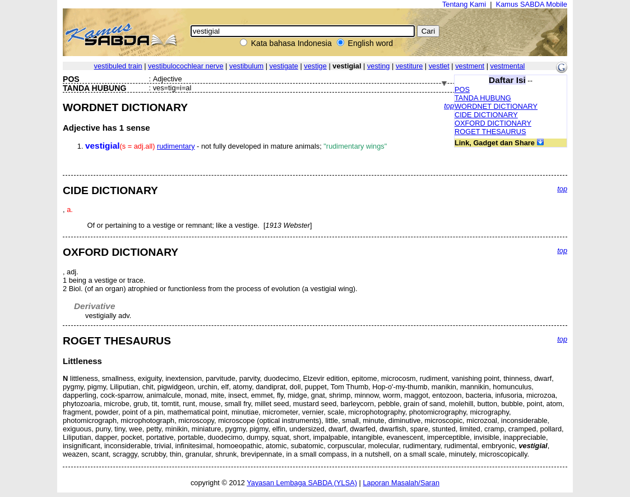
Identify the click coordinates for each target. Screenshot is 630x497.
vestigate (284, 66)
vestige (315, 66)
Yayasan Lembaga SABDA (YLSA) (302, 482)
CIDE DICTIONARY (486, 115)
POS (462, 89)
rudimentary (176, 146)
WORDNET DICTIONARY (496, 106)
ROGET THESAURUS (490, 131)
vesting (378, 66)
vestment (469, 66)
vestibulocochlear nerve (185, 66)
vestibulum (246, 66)
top (449, 106)
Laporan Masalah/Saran (401, 482)
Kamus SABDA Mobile (531, 4)
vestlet (439, 66)
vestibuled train (118, 66)
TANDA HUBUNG (483, 98)
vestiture (409, 66)
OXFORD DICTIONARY (493, 123)
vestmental (507, 66)
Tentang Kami (464, 4)
